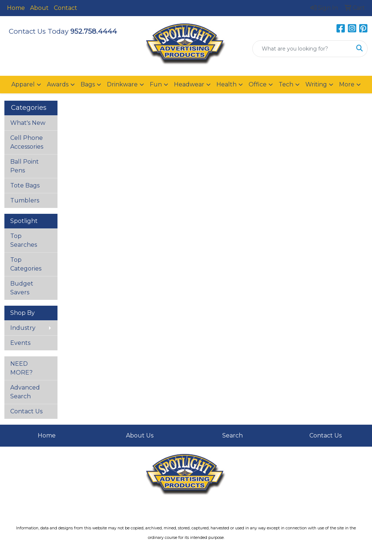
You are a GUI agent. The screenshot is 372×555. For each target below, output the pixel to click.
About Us (139, 435)
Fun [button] (156, 84)
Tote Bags (25, 185)
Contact (65, 7)
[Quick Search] (302, 48)
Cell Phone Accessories (26, 142)
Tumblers (24, 200)
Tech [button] (286, 84)
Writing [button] (316, 84)
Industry (23, 327)
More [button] (346, 84)
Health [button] (226, 84)
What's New (27, 122)
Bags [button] (88, 84)
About (39, 7)
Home (16, 7)
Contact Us (26, 411)
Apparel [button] (23, 84)
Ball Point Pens (24, 166)
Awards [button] (57, 84)
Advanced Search (25, 392)
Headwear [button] (189, 84)
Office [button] (258, 84)
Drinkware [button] (122, 84)
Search (232, 435)
